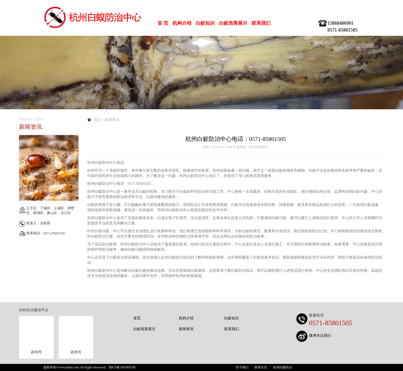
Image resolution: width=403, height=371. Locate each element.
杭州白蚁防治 (282, 367)
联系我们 (261, 23)
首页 (97, 120)
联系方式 (260, 367)
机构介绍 (182, 23)
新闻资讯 (186, 329)
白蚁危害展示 (233, 23)
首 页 (163, 23)
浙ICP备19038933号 (122, 367)
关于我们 (242, 367)
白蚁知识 (205, 23)
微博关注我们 (320, 336)
